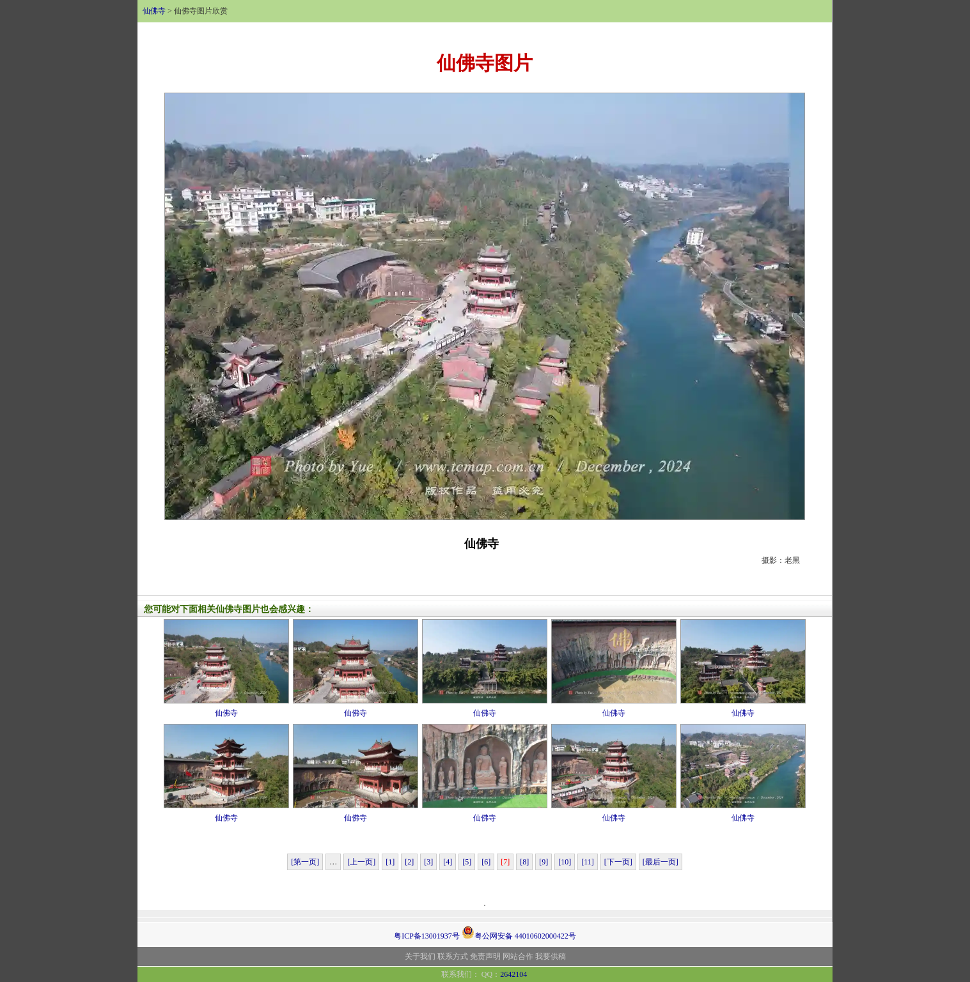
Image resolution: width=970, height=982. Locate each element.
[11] (587, 861)
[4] (447, 861)
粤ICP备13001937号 (427, 936)
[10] (564, 861)
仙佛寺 (154, 10)
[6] (485, 861)
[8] (524, 861)
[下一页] (618, 861)
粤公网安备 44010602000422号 (519, 932)
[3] (428, 861)
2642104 (513, 974)
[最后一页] (660, 861)
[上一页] (361, 861)
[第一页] (305, 861)
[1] (390, 861)
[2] (409, 861)
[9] (543, 861)
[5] (466, 861)
